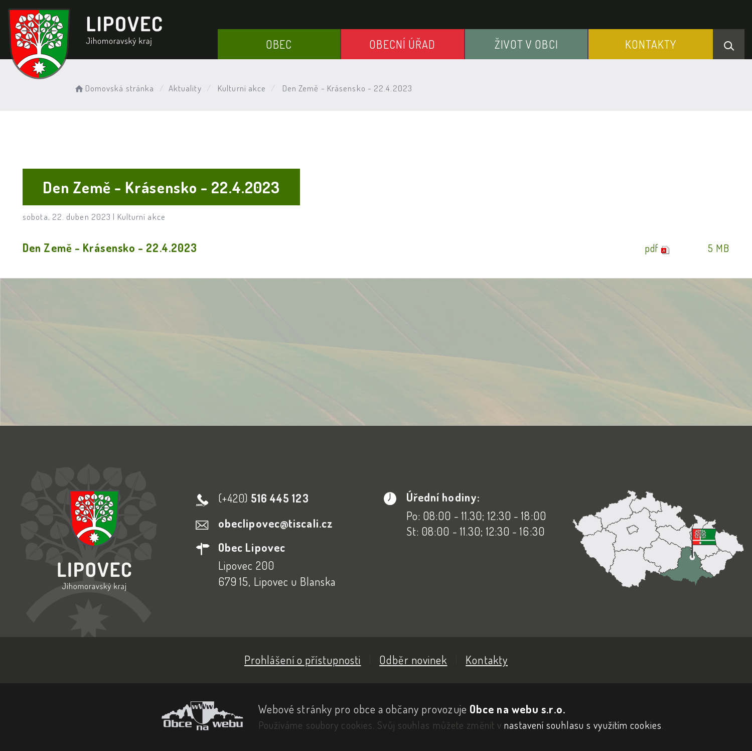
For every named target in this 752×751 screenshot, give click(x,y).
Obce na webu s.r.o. (517, 709)
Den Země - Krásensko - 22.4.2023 (110, 247)
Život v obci (526, 44)
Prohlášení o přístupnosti (302, 660)
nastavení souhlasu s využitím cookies (583, 724)
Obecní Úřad (402, 44)
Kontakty (651, 44)
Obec (279, 44)
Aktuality (185, 88)
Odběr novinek (413, 660)
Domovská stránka (113, 88)
